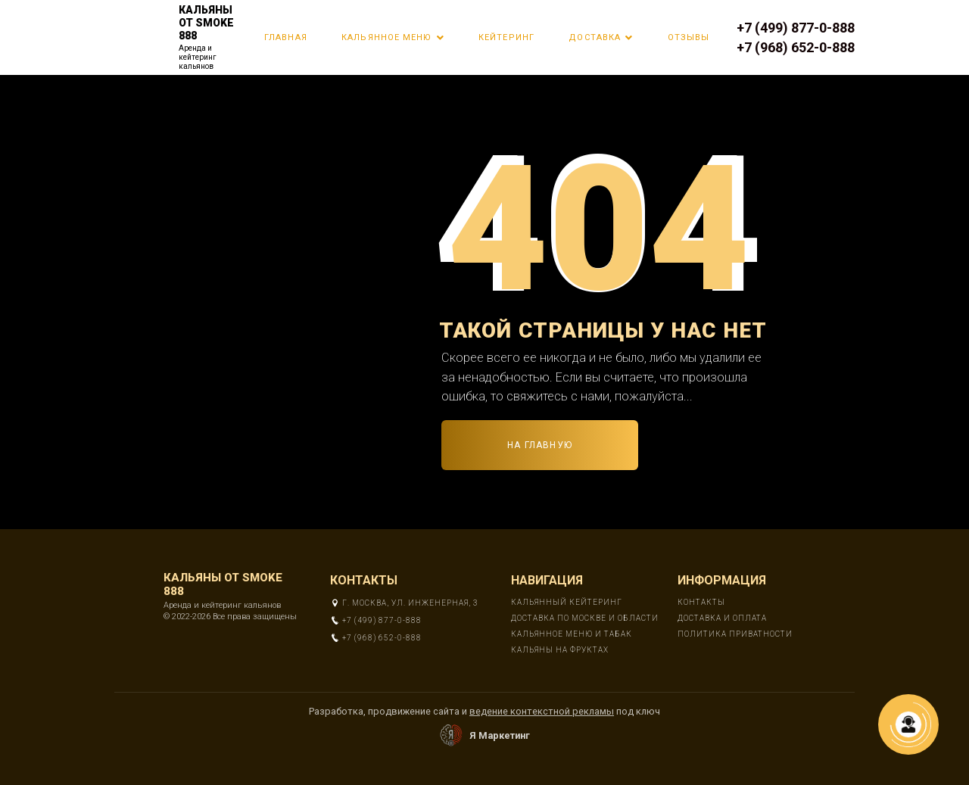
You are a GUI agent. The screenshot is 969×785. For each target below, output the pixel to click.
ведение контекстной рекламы (541, 711)
